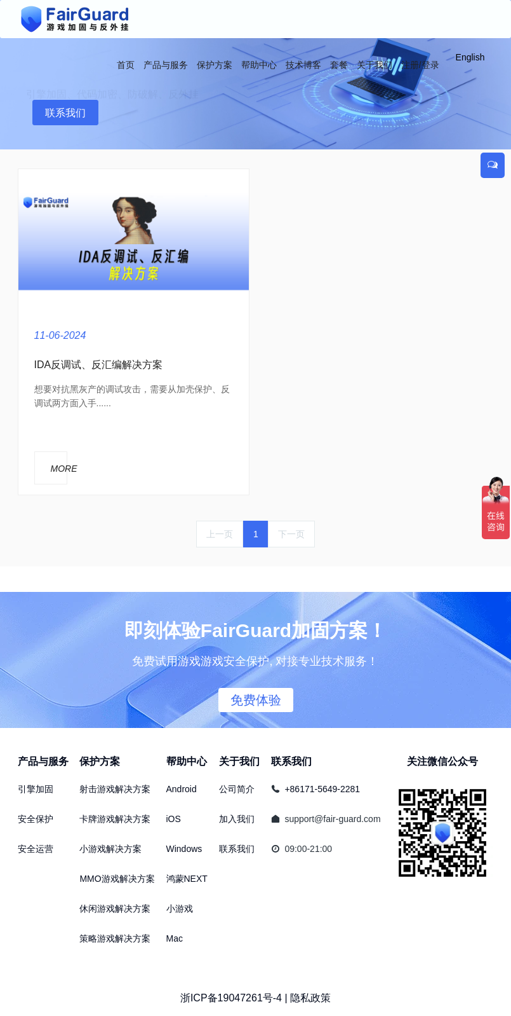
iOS (173, 819)
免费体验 (255, 700)
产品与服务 (43, 761)
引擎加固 (35, 789)
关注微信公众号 (442, 761)
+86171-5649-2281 (322, 789)
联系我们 (65, 112)
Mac (174, 938)
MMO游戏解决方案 (116, 879)
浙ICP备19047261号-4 (231, 997)
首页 (126, 65)
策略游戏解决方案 (114, 938)
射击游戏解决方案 (114, 789)
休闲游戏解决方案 (114, 908)
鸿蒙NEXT (187, 879)
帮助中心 (186, 761)
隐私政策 (310, 997)
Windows (184, 849)
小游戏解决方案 (110, 849)
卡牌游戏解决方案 (114, 819)
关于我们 (239, 761)
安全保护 (35, 819)
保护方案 (99, 761)
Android (181, 789)
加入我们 (237, 819)
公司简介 (237, 789)
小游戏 (179, 908)
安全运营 (35, 849)
